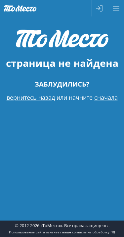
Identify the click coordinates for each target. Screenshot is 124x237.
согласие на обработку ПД (93, 232)
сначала (106, 97)
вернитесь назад (31, 97)
